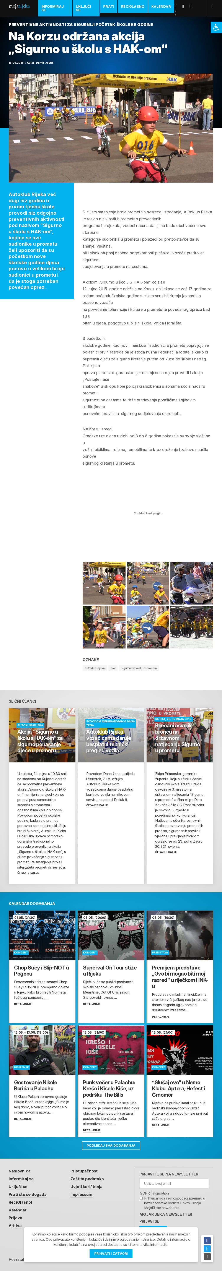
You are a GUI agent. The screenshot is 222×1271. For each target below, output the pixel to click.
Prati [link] (108, 6)
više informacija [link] (155, 1244)
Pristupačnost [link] (84, 1171)
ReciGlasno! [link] (20, 1202)
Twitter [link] (184, 6)
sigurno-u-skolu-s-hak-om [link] (139, 668)
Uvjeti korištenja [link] (86, 1186)
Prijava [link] (15, 1218)
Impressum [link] (81, 1194)
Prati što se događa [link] (28, 1194)
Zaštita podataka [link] (87, 1179)
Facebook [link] (177, 6)
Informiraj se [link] (52, 8)
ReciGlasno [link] (132, 6)
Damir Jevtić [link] (44, 62)
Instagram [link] (177, 13)
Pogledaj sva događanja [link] (111, 1145)
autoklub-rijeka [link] (95, 668)
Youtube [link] (192, 6)
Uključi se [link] (83, 8)
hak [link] (113, 668)
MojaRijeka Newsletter (165, 1214)
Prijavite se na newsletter (168, 1174)
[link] (216, 27)
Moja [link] (19, 6)
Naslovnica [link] (20, 1171)
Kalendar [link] (161, 6)
